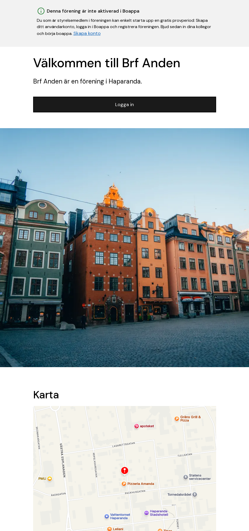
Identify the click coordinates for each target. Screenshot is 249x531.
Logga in (124, 104)
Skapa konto (87, 33)
